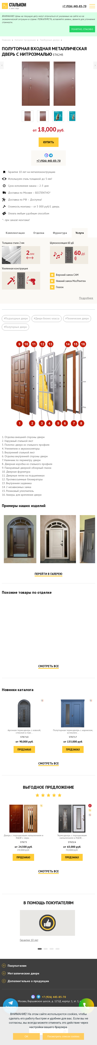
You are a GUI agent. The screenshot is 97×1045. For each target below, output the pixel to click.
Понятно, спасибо (82, 29)
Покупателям (17, 966)
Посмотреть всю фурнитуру (79, 280)
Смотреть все (48, 666)
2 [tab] (46, 949)
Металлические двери (23, 973)
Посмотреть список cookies (63, 1036)
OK (26, 1036)
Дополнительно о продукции (28, 981)
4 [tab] (57, 949)
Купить (48, 142)
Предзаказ (24, 652)
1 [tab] (40, 949)
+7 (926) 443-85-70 (74, 6)
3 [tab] (52, 949)
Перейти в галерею (48, 574)
